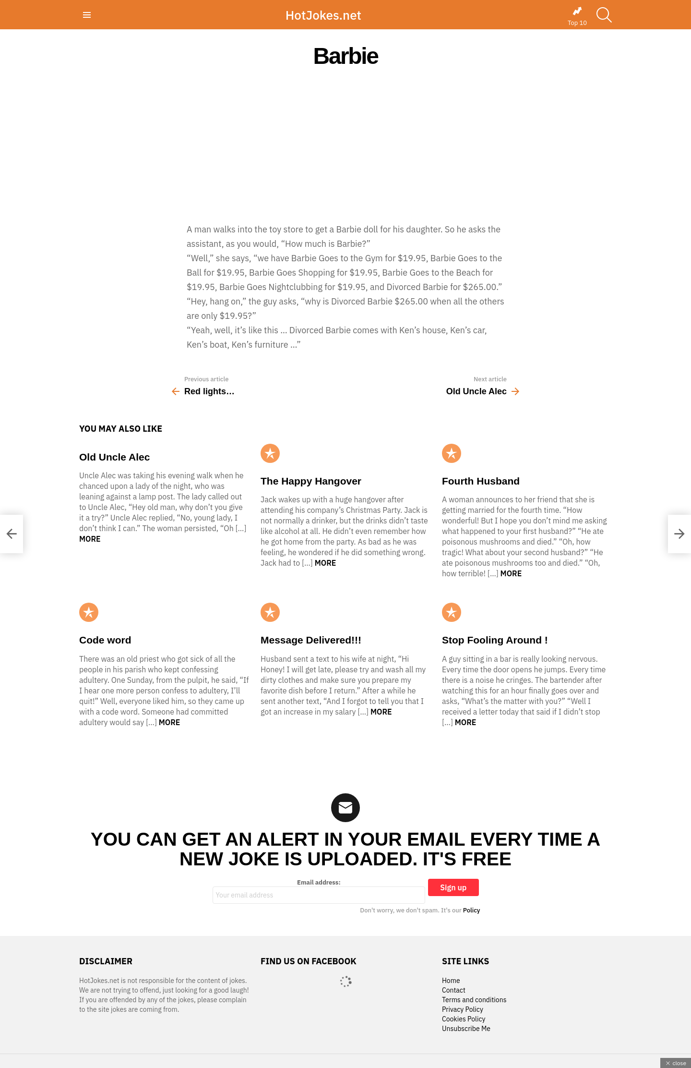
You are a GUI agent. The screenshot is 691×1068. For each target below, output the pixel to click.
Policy (471, 910)
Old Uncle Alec (114, 456)
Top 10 (577, 16)
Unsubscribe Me (466, 1029)
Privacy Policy (462, 1010)
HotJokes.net (323, 15)
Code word (105, 639)
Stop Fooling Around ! (495, 639)
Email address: (319, 891)
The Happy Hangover (311, 480)
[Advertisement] (345, 145)
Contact (453, 990)
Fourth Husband (481, 480)
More (90, 539)
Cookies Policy (463, 1019)
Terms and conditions (474, 1000)
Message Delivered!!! (311, 639)
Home (451, 981)
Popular (270, 453)
